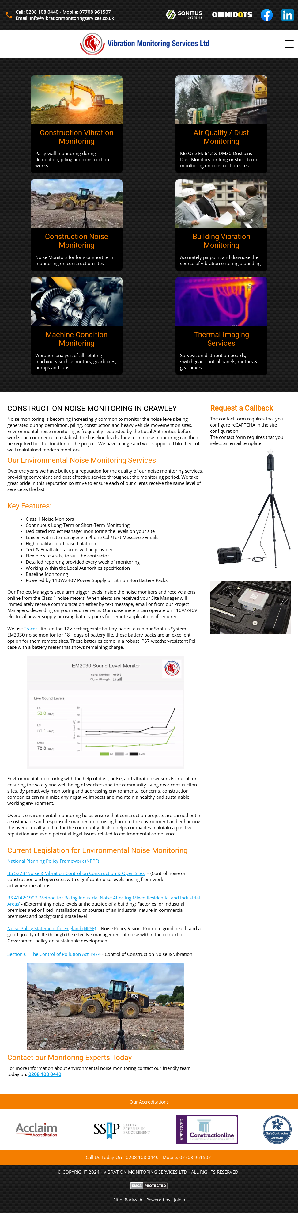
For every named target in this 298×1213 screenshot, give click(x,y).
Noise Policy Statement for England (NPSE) (51, 928)
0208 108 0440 (44, 1074)
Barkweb (133, 1200)
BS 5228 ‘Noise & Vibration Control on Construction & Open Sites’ (76, 873)
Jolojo (179, 1200)
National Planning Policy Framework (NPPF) (53, 861)
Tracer (30, 629)
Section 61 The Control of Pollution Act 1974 (54, 954)
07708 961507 (195, 1157)
